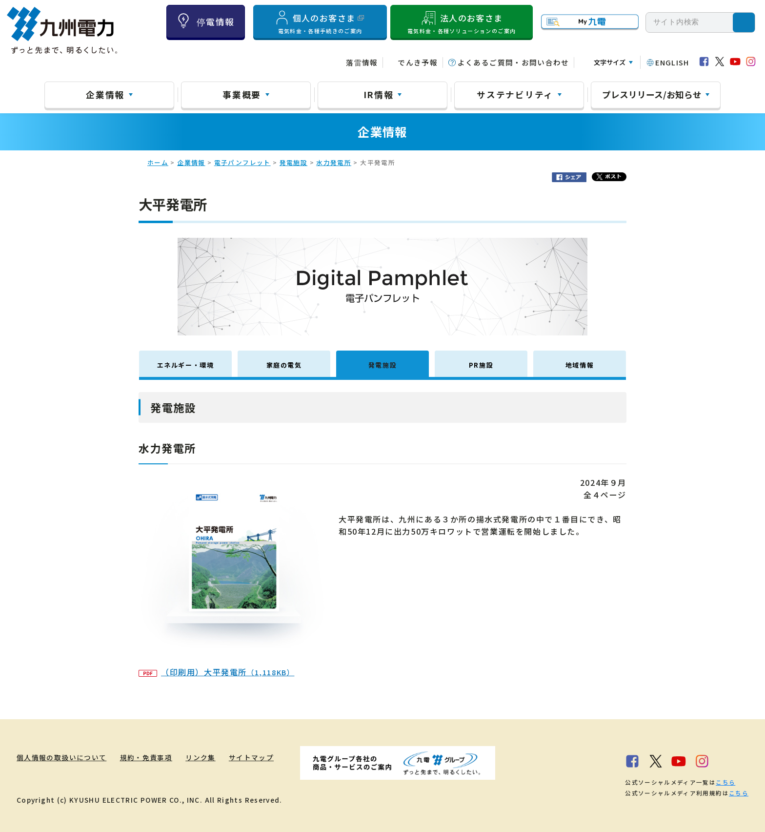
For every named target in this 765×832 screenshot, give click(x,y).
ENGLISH (672, 62)
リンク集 (200, 757)
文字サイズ (609, 62)
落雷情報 (362, 62)
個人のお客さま (320, 22)
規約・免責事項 (146, 757)
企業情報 (105, 94)
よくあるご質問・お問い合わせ (513, 62)
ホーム (157, 162)
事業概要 (241, 94)
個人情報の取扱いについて (61, 757)
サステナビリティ (515, 94)
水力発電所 (333, 162)
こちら (725, 782)
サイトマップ (251, 757)
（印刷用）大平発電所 (216, 672)
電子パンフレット (242, 162)
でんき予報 (418, 62)
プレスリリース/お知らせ (652, 94)
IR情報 (378, 94)
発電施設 (293, 162)
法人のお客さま (461, 22)
